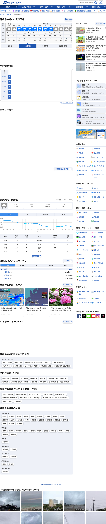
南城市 (55, 416)
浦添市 (19, 416)
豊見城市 (39, 416)
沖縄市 (32, 416)
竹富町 (11, 464)
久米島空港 (43, 382)
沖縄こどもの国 (7, 362)
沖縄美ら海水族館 (21, 394)
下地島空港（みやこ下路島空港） (57, 378)
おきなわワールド (60, 394)
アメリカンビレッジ (58, 362)
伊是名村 (13, 434)
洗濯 (4, 96)
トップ (2, 14)
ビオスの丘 (28, 366)
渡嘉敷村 (57, 420)
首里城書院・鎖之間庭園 (63, 366)
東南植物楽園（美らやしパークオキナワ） (37, 362)
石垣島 (6, 275)
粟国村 (4, 423)
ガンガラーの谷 (7, 401)
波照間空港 (15, 378)
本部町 (39, 431)
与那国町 (5, 471)
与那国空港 (5, 378)
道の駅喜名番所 (17, 366)
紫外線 (4, 81)
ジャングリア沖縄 (7, 394)
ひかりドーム (6, 366)
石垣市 (4, 464)
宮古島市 (5, 457)
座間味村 (65, 420)
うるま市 (47, 416)
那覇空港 (34, 382)
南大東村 (5, 449)
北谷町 (12, 420)
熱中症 (4, 76)
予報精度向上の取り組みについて (52, 484)
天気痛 (4, 86)
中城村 (27, 420)
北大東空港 (24, 378)
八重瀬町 (19, 423)
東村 (25, 431)
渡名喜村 (11, 423)
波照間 (6, 272)
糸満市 (26, 416)
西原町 (34, 420)
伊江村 (67, 431)
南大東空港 (33, 378)
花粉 (4, 91)
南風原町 (49, 420)
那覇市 (4, 416)
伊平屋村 (5, 434)
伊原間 (6, 278)
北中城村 (19, 420)
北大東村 (13, 449)
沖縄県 (9, 14)
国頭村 (11, 431)
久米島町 (5, 442)
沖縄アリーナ (18, 362)
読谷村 (62, 416)
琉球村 (36, 366)
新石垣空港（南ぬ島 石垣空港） (19, 382)
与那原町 (41, 420)
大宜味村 (18, 431)
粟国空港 (42, 378)
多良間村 (13, 457)
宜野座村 (53, 431)
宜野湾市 (11, 416)
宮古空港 (5, 382)
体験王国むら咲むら (47, 366)
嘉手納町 (5, 420)
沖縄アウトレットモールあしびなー (30, 398)
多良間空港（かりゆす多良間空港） (59, 382)
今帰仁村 (31, 431)
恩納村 (46, 431)
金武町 (61, 431)
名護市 (4, 431)
